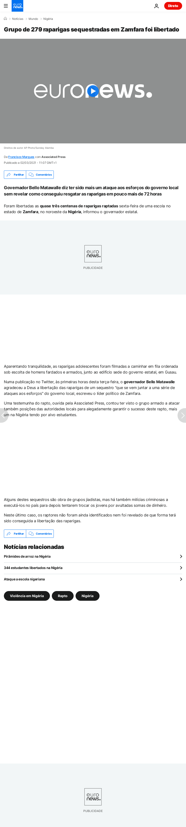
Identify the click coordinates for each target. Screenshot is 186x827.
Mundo (33, 18)
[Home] (5, 18)
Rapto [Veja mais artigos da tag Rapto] (63, 596)
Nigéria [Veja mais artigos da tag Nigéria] (87, 596)
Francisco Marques (21, 157)
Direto (173, 6)
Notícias (17, 18)
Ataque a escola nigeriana (24, 579)
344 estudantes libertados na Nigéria (33, 568)
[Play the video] (93, 91)
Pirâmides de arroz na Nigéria (27, 556)
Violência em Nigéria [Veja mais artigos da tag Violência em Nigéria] (27, 596)
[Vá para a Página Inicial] (17, 6)
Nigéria (48, 18)
